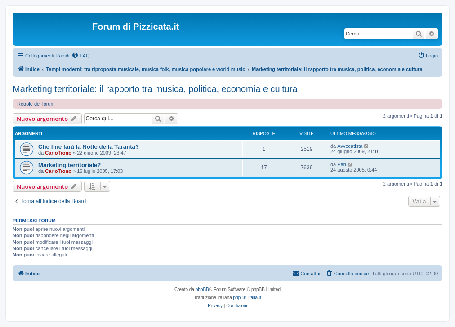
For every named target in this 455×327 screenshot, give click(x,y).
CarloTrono (58, 152)
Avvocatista (349, 146)
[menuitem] (80, 55)
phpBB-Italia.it (247, 297)
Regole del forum (36, 103)
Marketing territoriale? (69, 165)
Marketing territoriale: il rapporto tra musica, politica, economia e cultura (155, 89)
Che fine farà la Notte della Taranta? (88, 146)
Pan (341, 164)
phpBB (202, 289)
